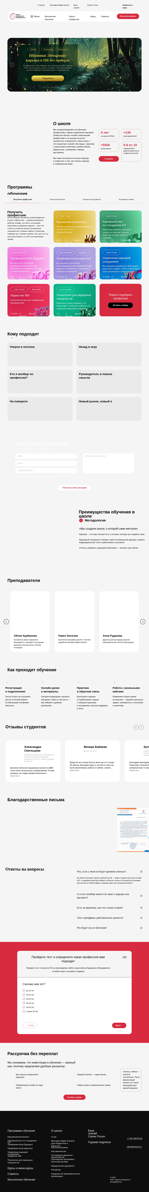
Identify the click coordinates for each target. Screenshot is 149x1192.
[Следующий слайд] (142, 621)
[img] (137, 65)
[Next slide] (141, 727)
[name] (46, 456)
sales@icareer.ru (134, 1147)
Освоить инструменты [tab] (92, 199)
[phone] (46, 470)
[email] (46, 463)
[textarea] (108, 463)
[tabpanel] (74, 263)
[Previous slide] (136, 727)
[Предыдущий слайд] (6, 621)
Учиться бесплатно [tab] (57, 199)
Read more (15, 776)
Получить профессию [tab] (22, 199)
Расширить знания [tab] (126, 199)
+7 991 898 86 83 (134, 1138)
